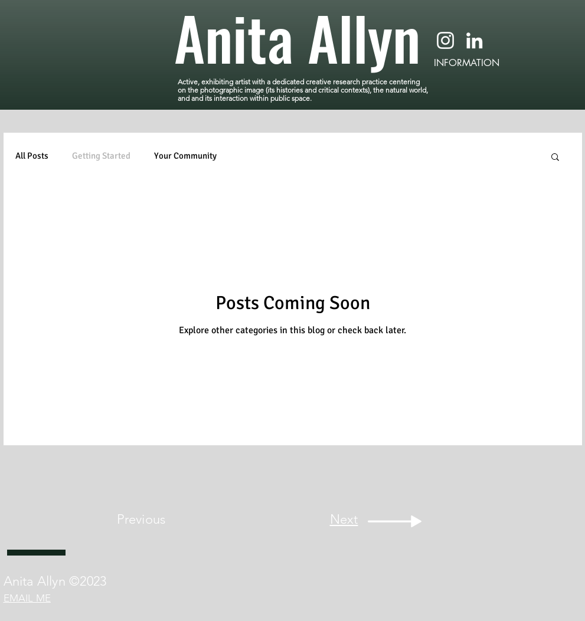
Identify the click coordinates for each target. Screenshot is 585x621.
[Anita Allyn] (301, 37)
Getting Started (101, 155)
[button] (555, 158)
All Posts (31, 155)
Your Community (185, 155)
